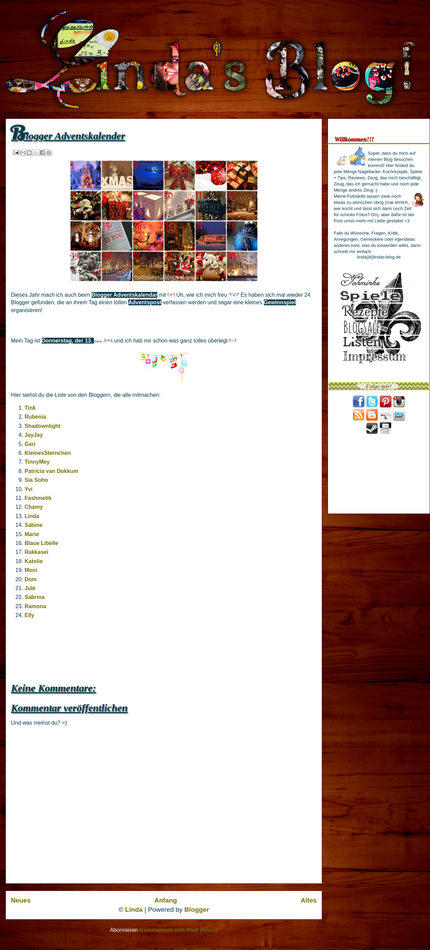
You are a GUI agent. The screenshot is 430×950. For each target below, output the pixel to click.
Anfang (165, 900)
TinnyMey (37, 462)
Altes (309, 900)
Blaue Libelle (41, 543)
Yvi (28, 489)
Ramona (35, 606)
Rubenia (35, 417)
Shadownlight (42, 426)
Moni (31, 570)
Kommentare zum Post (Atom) (178, 930)
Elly (29, 615)
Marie (32, 534)
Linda (32, 516)
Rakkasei (36, 552)
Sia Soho (36, 480)
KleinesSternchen (48, 453)
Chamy (34, 507)
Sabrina (35, 597)
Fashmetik (38, 498)
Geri (30, 444)
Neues (21, 900)
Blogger (196, 909)
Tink (30, 408)
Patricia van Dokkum (51, 471)
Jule (30, 588)
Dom (31, 579)
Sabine (33, 525)
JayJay (34, 435)
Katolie (34, 561)
